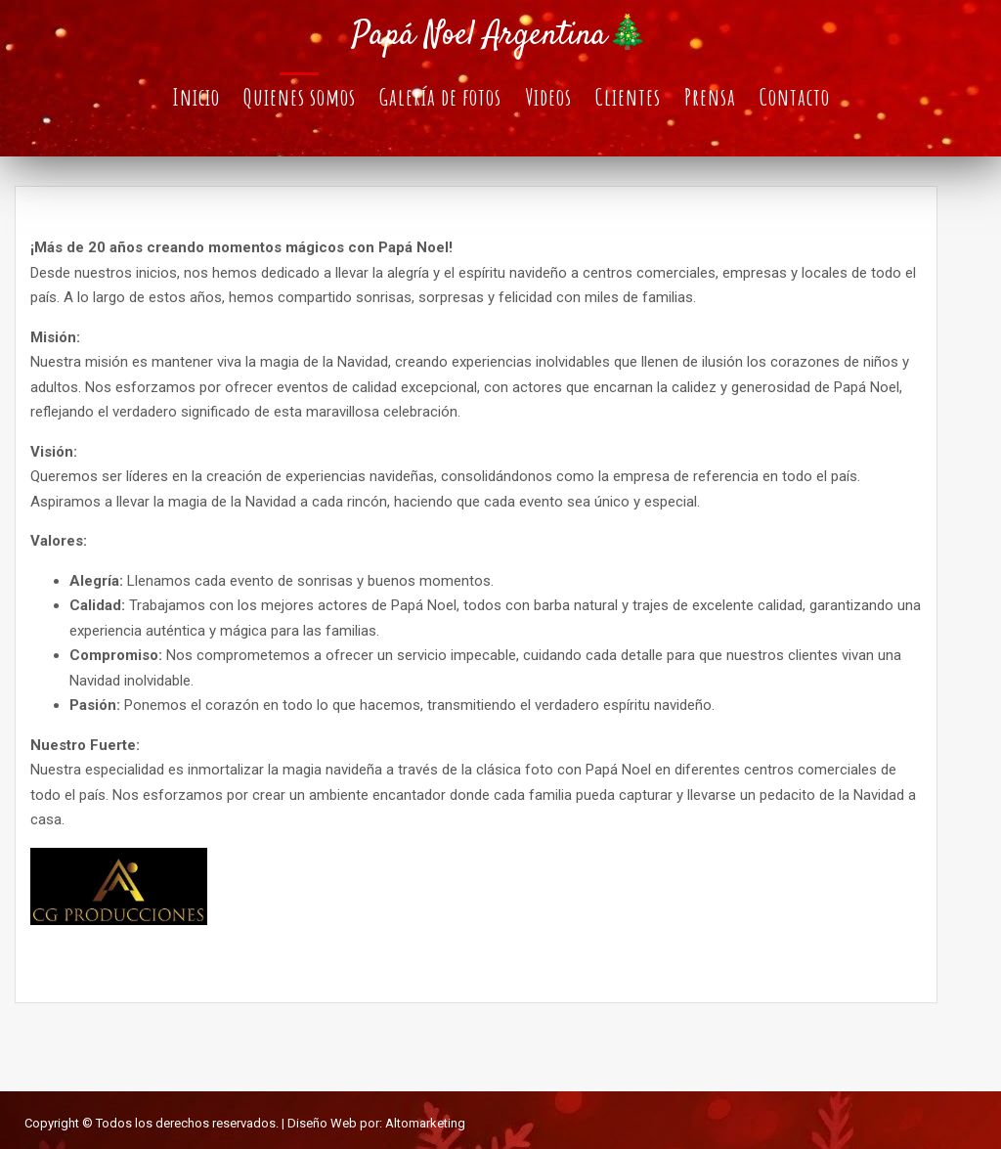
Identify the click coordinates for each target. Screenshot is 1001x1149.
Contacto (795, 96)
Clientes (628, 96)
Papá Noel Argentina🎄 (500, 36)
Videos (548, 96)
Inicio (196, 96)
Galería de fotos (440, 96)
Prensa (710, 96)
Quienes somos (299, 96)
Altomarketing (425, 1123)
